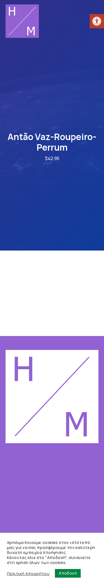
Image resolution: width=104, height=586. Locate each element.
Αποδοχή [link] (68, 573)
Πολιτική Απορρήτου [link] (28, 573)
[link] (97, 21)
